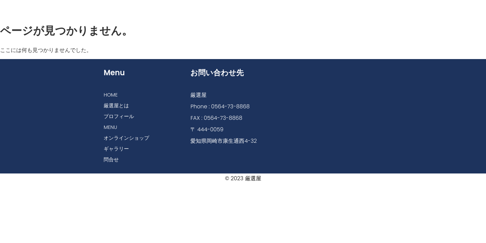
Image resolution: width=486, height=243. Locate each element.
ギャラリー (331, 7)
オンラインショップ (279, 7)
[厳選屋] (332, 107)
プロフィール (197, 7)
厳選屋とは (153, 7)
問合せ (366, 7)
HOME (119, 7)
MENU (234, 7)
